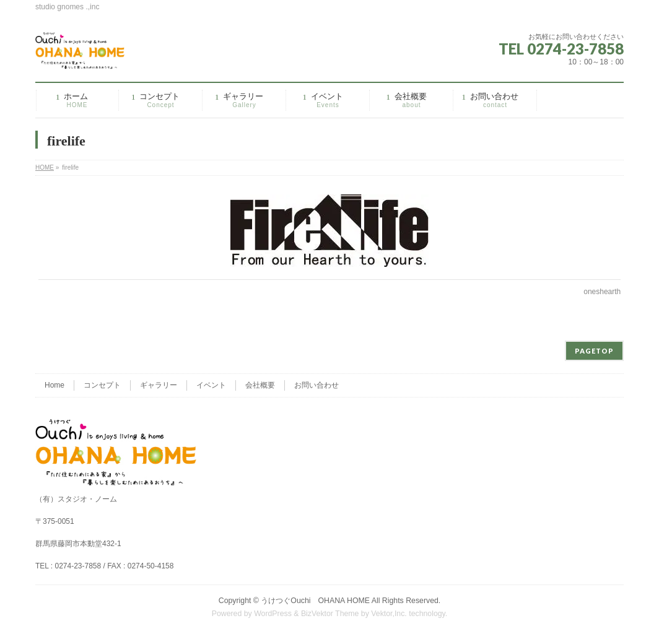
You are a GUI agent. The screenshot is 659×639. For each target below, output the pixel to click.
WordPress (273, 613)
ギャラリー (158, 385)
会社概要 (260, 385)
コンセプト (102, 385)
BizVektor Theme (330, 613)
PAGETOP (594, 351)
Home (54, 385)
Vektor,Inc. (389, 613)
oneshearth (602, 291)
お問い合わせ (316, 385)
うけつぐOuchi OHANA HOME (315, 600)
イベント (211, 385)
